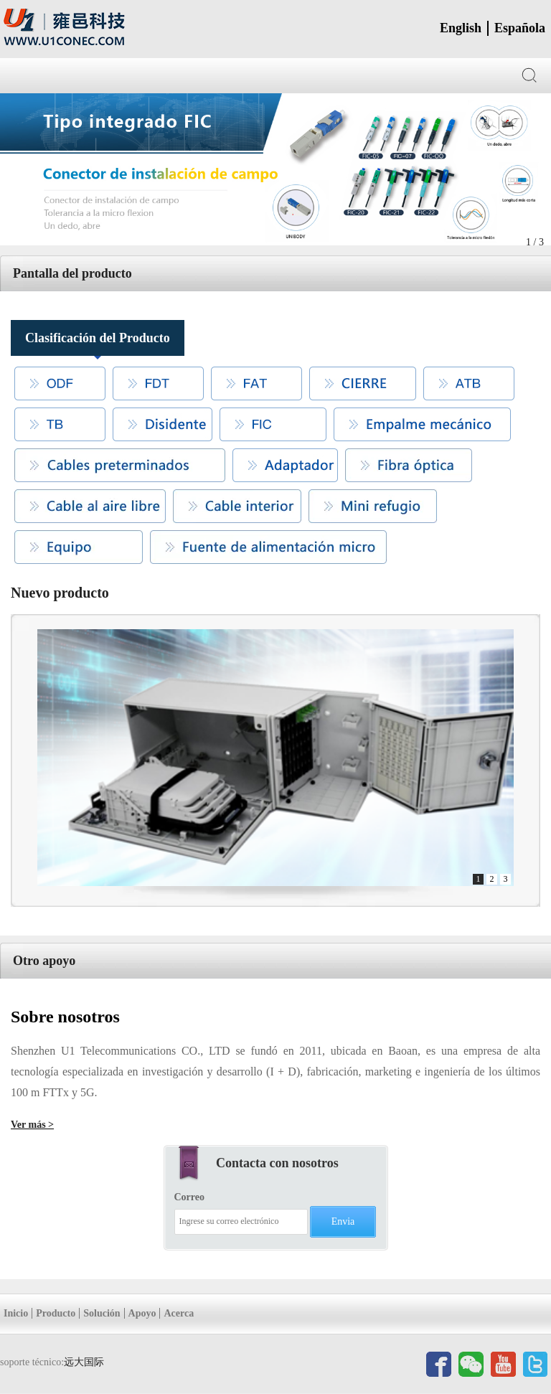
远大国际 (84, 1362)
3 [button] (506, 879)
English (460, 28)
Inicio (16, 1313)
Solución (101, 1313)
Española (519, 28)
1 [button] (478, 879)
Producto (55, 1313)
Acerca (179, 1313)
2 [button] (492, 879)
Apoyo (142, 1313)
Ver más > (32, 1124)
